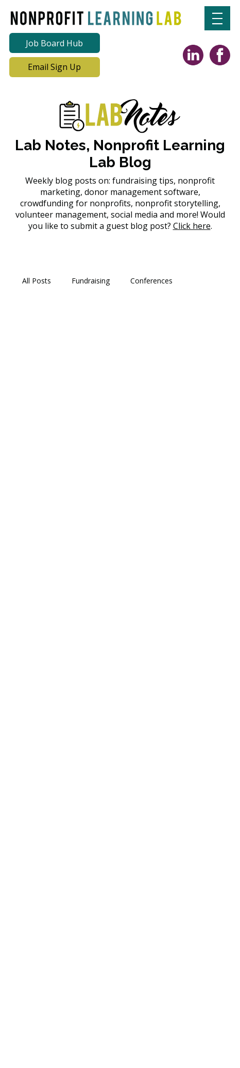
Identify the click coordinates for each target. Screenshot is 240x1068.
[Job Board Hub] (54, 43)
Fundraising (91, 281)
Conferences (151, 281)
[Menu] (217, 18)
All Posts (36, 281)
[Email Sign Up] (54, 67)
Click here (192, 226)
